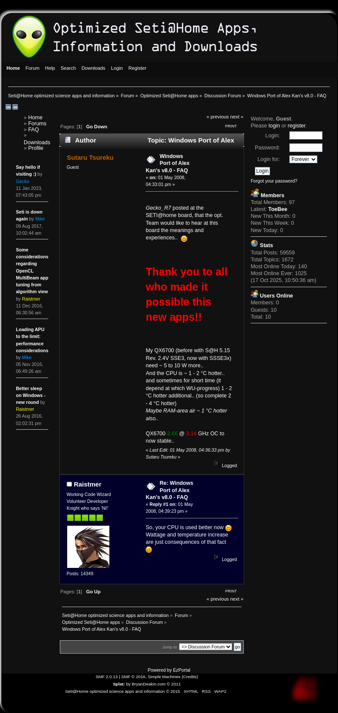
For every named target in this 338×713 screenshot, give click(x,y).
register (296, 126)
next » (237, 116)
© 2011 (173, 684)
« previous (218, 116)
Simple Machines (164, 676)
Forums (37, 124)
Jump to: (170, 647)
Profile (35, 148)
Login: (272, 136)
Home (35, 118)
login (274, 126)
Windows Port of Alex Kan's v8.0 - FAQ (167, 163)
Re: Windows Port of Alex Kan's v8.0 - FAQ (169, 490)
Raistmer (87, 484)
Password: (267, 148)
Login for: (268, 159)
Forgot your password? (274, 180)
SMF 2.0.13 (107, 676)
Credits (190, 676)
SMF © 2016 (133, 676)
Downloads (37, 143)
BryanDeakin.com (149, 684)
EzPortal (181, 670)
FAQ (33, 130)
